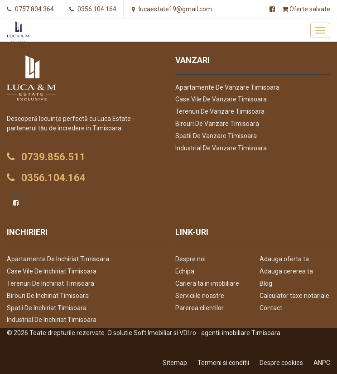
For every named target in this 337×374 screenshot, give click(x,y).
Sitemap (175, 362)
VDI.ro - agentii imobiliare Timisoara (229, 332)
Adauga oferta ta (284, 259)
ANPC (321, 362)
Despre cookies (281, 362)
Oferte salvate (306, 9)
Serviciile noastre (199, 295)
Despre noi (190, 259)
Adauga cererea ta (286, 271)
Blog (266, 283)
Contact (271, 308)
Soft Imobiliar (153, 332)
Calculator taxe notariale (294, 295)
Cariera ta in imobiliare (207, 283)
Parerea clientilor (199, 308)
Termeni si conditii (223, 362)
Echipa (184, 271)
